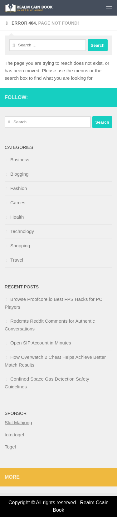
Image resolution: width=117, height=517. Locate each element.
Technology (22, 231)
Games (17, 202)
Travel (16, 260)
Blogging (19, 174)
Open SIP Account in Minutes (40, 342)
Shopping (20, 245)
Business (19, 159)
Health (17, 217)
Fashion (18, 188)
